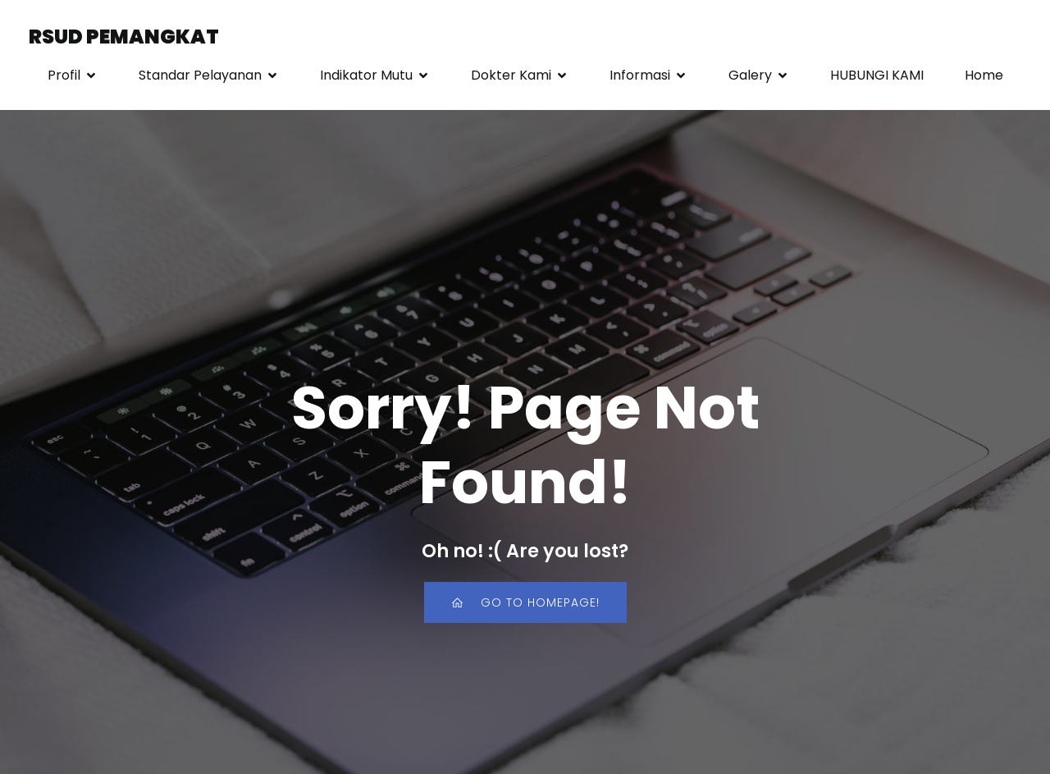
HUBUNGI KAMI (877, 75)
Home (984, 75)
